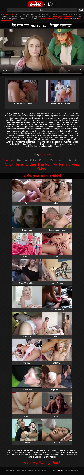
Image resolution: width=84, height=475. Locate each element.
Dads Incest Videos (23, 90)
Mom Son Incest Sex (61, 90)
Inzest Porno (27, 378)
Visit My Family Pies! (42, 462)
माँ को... (57, 324)
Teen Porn (27, 431)
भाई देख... (27, 351)
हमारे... (57, 404)
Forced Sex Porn (57, 298)
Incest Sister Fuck (57, 218)
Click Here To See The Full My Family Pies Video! (42, 166)
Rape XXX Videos (27, 271)
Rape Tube (27, 218)
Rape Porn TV (57, 378)
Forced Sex (57, 431)
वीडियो (42, 4)
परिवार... (57, 191)
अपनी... (57, 245)
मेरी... (27, 191)
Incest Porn (27, 324)
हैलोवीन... (27, 245)
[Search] (42, 10)
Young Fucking (57, 271)
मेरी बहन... (27, 404)
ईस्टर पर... (57, 351)
